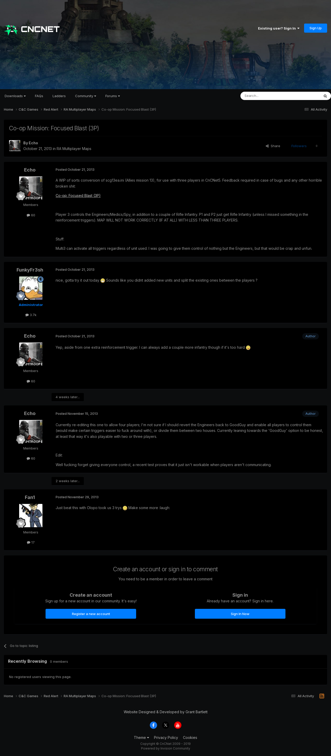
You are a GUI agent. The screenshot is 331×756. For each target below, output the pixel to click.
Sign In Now (240, 614)
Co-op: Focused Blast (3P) (78, 195)
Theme (141, 737)
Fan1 (30, 497)
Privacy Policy (166, 737)
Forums (112, 96)
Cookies (190, 737)
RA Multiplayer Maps (74, 148)
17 (31, 542)
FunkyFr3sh (30, 270)
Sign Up (316, 28)
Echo (33, 143)
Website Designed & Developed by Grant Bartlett (166, 712)
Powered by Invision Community (165, 748)
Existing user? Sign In (278, 28)
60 (31, 215)
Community (85, 96)
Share (273, 146)
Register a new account (91, 614)
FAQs (39, 96)
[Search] (266, 96)
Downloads (15, 96)
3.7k (30, 315)
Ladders (59, 96)
